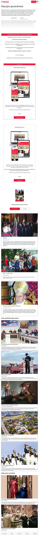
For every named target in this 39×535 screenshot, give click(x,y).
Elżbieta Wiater (4, 530)
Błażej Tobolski (4, 345)
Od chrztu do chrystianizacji (8, 435)
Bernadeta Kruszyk (6, 239)
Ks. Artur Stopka (4, 500)
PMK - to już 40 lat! (7, 273)
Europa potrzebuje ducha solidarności (10, 344)
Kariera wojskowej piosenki (7, 465)
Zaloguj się (22, 54)
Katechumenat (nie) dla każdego (8, 528)
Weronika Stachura (6, 275)
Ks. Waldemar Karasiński (7, 307)
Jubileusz (5, 238)
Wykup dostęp (19, 180)
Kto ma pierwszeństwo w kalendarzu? (10, 499)
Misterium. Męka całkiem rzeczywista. (10, 404)
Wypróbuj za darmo (19, 117)
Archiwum (25, 208)
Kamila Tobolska (4, 406)
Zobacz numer (14, 208)
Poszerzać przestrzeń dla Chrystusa (11, 306)
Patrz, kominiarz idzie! (6, 374)
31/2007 (26, 204)
